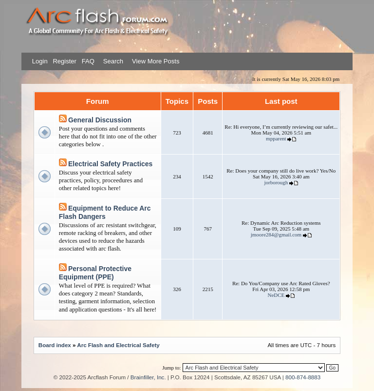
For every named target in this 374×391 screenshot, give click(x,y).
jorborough (276, 182)
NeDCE (275, 295)
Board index (54, 345)
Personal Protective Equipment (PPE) (95, 273)
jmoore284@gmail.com (276, 234)
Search (112, 61)
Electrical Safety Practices (110, 164)
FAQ (87, 61)
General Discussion (99, 120)
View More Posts (155, 61)
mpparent (276, 138)
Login (40, 61)
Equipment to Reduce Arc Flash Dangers (105, 212)
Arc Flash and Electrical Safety (118, 345)
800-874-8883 (302, 377)
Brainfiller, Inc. (148, 377)
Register (63, 61)
